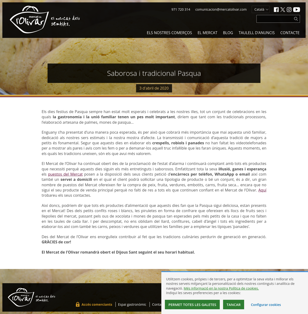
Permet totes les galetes (192, 304)
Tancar (234, 304)
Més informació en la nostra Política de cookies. (221, 288)
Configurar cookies (266, 304)
